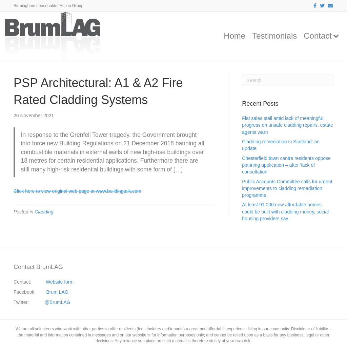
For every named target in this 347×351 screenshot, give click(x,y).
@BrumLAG (57, 302)
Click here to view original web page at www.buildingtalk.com (77, 191)
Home (234, 35)
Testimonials (274, 35)
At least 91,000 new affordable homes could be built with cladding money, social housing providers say (285, 211)
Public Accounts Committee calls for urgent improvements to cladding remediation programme (287, 188)
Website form (60, 282)
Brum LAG (57, 292)
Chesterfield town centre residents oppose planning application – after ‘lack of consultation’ (286, 165)
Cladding (44, 211)
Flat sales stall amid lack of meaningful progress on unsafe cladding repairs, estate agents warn (287, 125)
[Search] (287, 80)
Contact (318, 35)
